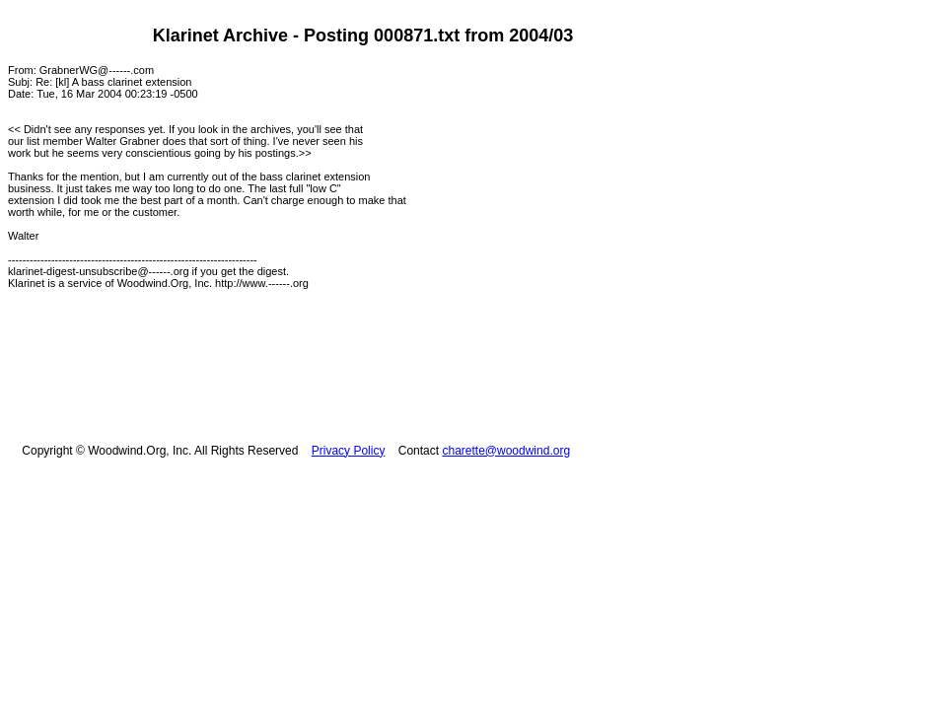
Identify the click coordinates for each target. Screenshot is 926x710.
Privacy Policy (349, 451)
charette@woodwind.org (506, 451)
